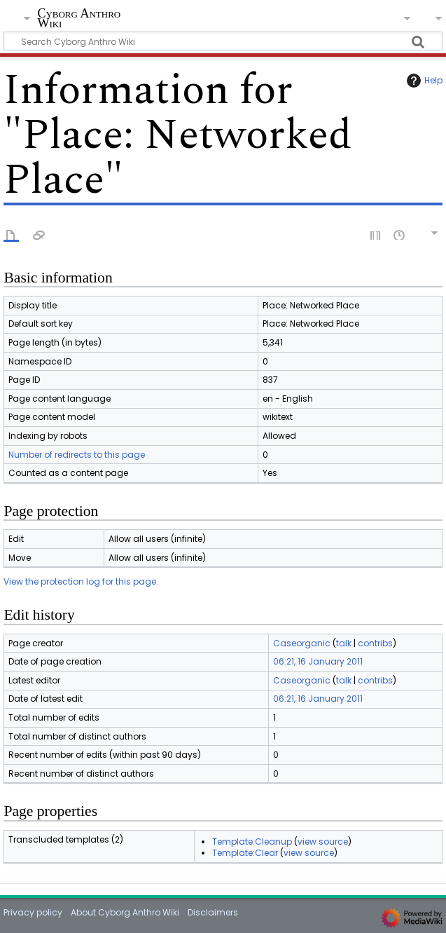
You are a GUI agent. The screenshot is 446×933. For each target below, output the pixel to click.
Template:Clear (245, 853)
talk (343, 643)
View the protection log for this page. (81, 581)
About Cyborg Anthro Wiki (125, 912)
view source (323, 841)
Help (422, 81)
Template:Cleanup (252, 841)
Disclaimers (213, 912)
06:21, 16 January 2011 (318, 661)
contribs (375, 643)
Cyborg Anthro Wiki (78, 18)
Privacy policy (33, 912)
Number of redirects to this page (76, 455)
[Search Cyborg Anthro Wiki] (222, 41)
